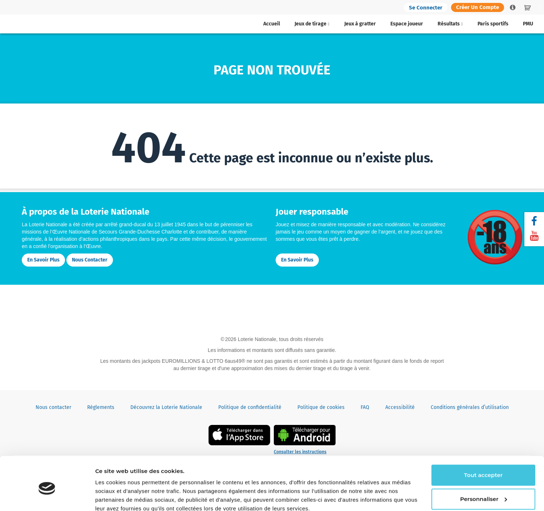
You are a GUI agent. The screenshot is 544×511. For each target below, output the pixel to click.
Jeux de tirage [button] (312, 24)
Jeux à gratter (360, 24)
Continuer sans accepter (130, 496)
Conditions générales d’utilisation (470, 407)
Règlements (100, 407)
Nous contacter (89, 260)
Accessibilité (400, 407)
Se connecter (425, 7)
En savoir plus (43, 260)
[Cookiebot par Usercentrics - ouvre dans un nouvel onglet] (47, 496)
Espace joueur (406, 24)
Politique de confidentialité (249, 407)
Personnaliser (483, 466)
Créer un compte (477, 7)
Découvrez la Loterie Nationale (166, 407)
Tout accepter (483, 443)
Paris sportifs (493, 24)
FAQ (365, 407)
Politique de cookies (321, 407)
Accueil (271, 24)
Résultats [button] (450, 24)
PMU (528, 24)
